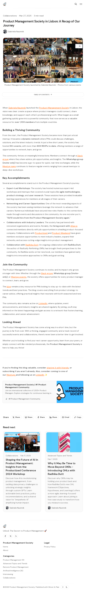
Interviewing (8, 574)
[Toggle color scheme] (65, 587)
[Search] (76, 4)
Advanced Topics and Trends (60, 455)
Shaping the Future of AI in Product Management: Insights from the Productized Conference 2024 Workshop (22, 467)
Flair (57, 587)
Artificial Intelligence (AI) (13, 570)
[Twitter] (10, 536)
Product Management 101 (13, 560)
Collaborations (10, 15)
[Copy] (77, 417)
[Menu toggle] (81, 4)
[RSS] (16, 536)
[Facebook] (5, 536)
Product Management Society (22, 587)
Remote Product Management (16, 567)
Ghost (51, 587)
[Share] (16, 417)
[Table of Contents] (43, 94)
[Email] (65, 417)
